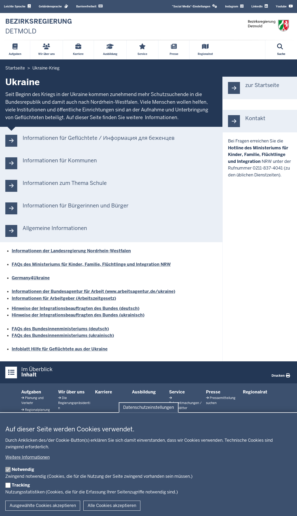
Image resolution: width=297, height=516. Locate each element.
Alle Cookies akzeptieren (112, 505)
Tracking (21, 485)
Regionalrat (255, 392)
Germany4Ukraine (31, 278)
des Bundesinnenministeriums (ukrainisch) (69, 335)
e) (173, 291)
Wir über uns (71, 392)
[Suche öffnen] (281, 49)
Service (177, 392)
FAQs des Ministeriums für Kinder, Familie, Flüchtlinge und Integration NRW (91, 264)
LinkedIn (259, 6)
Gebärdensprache (53, 6)
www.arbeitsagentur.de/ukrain (139, 291)
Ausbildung (144, 392)
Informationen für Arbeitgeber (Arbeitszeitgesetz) (64, 298)
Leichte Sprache (17, 6)
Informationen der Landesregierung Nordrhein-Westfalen (71, 251)
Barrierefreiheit (89, 6)
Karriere (103, 392)
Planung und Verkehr (32, 400)
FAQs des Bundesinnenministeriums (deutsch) (60, 329)
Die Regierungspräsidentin (74, 403)
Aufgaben (31, 392)
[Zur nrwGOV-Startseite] (38, 26)
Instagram (234, 6)
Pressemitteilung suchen (220, 400)
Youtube (284, 6)
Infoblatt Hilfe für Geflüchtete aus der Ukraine (59, 349)
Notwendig (23, 469)
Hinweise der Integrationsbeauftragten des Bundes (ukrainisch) (78, 315)
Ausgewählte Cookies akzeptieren (43, 505)
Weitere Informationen (27, 457)
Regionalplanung (37, 410)
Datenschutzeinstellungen (148, 407)
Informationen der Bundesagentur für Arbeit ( (59, 291)
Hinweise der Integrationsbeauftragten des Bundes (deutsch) (75, 308)
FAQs (18, 335)
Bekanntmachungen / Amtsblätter (185, 405)
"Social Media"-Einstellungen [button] (194, 6)
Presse (213, 392)
